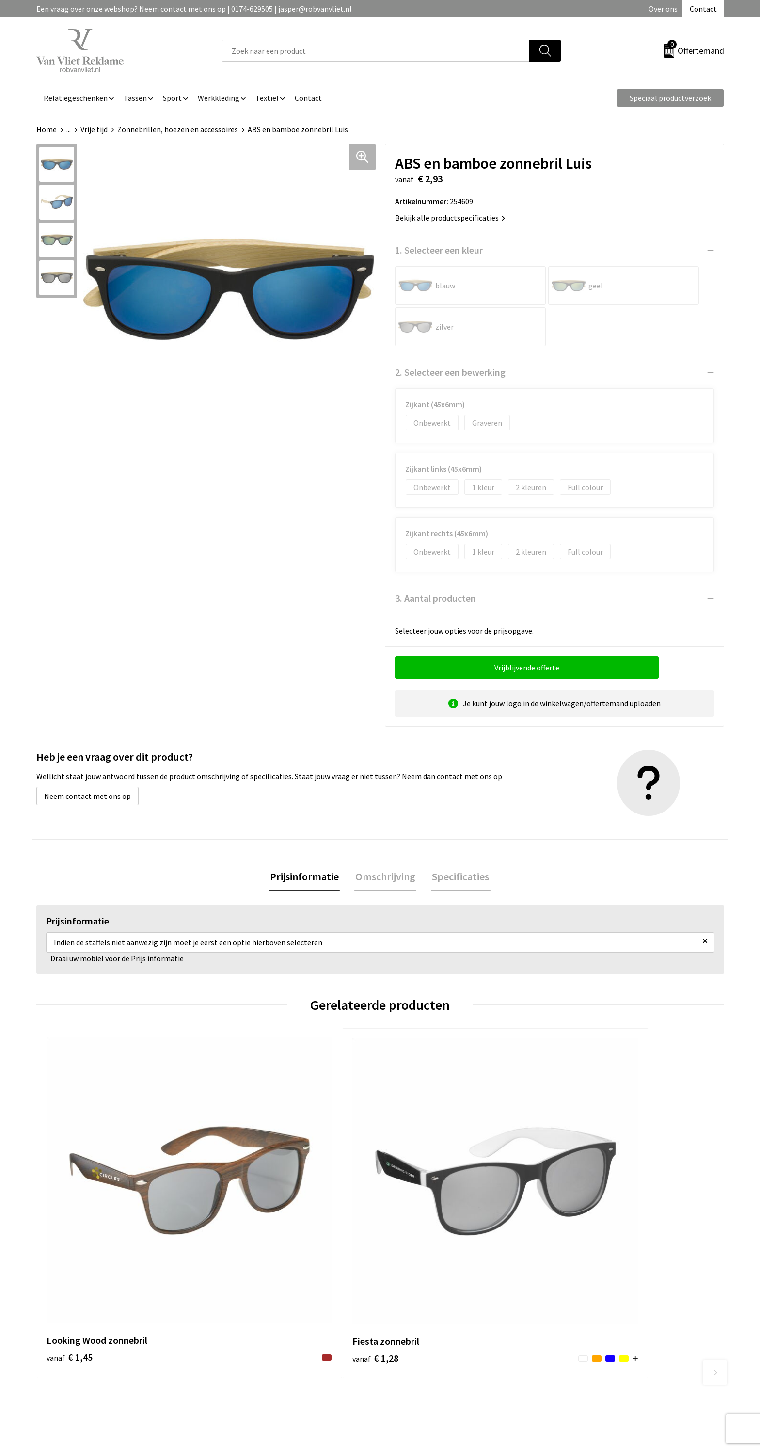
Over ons (663, 9)
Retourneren (413, 1302)
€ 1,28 (241, 1183)
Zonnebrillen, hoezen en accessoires (177, 129)
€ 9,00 (585, 1197)
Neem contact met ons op (87, 755)
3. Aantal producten (435, 557)
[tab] (306, 836)
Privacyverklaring (591, 1317)
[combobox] (376, 51)
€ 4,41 (413, 1197)
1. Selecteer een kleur (439, 250)
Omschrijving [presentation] (385, 836)
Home (46, 129)
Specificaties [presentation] (458, 836)
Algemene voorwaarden (602, 1287)
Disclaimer (580, 1331)
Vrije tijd (94, 129)
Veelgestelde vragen (255, 1302)
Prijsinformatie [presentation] (306, 836)
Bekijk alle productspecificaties (450, 218)
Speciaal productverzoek (670, 98)
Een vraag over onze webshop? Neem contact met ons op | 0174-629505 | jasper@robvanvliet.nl (194, 9)
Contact (703, 9)
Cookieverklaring (591, 1302)
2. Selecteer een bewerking (450, 331)
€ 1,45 (70, 1183)
